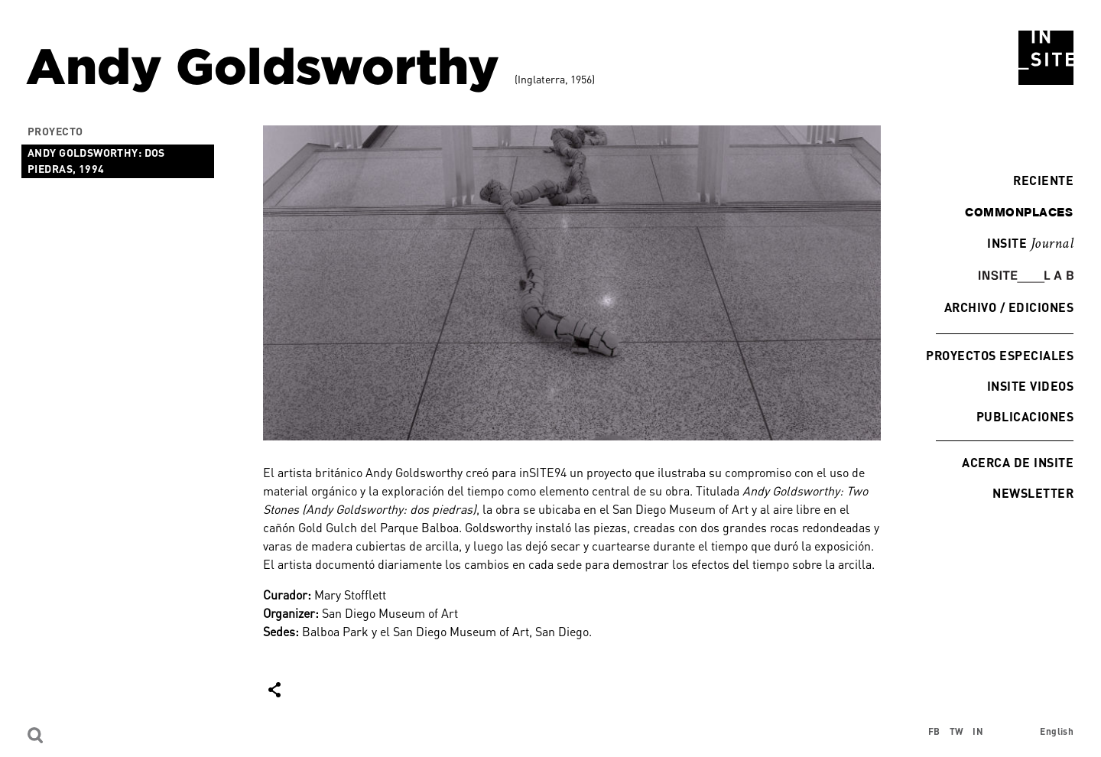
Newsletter (1032, 493)
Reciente (1039, 180)
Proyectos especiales (999, 355)
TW (957, 731)
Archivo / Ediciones (1008, 307)
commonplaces (1019, 211)
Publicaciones (1024, 416)
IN (978, 731)
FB (934, 731)
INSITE (1030, 244)
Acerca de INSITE (1017, 462)
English (1056, 731)
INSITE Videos (1030, 385)
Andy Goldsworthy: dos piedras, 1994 (96, 160)
